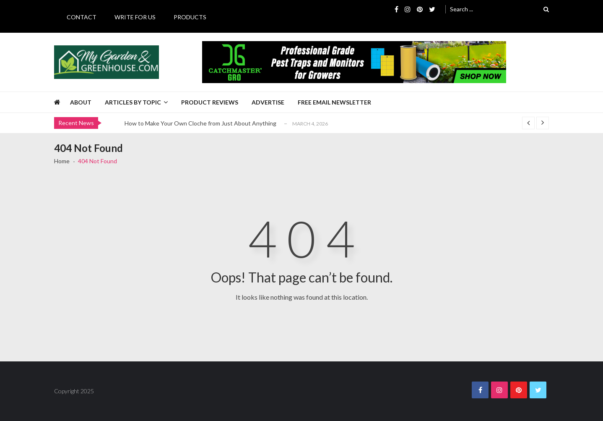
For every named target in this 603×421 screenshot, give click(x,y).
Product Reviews (209, 102)
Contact (81, 17)
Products (190, 17)
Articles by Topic (133, 102)
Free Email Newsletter (334, 102)
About (80, 102)
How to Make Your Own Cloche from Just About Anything (200, 123)
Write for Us (135, 17)
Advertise (268, 102)
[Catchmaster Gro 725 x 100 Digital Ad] (354, 62)
